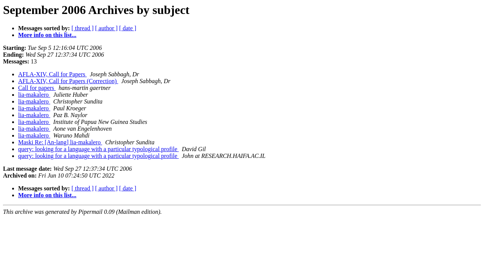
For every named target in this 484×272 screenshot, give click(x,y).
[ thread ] (82, 28)
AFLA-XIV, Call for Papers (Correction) (68, 81)
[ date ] (127, 28)
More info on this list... (47, 35)
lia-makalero (34, 94)
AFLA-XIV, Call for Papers (52, 74)
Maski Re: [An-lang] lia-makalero (60, 142)
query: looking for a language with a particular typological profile (98, 149)
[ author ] (106, 28)
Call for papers (37, 88)
